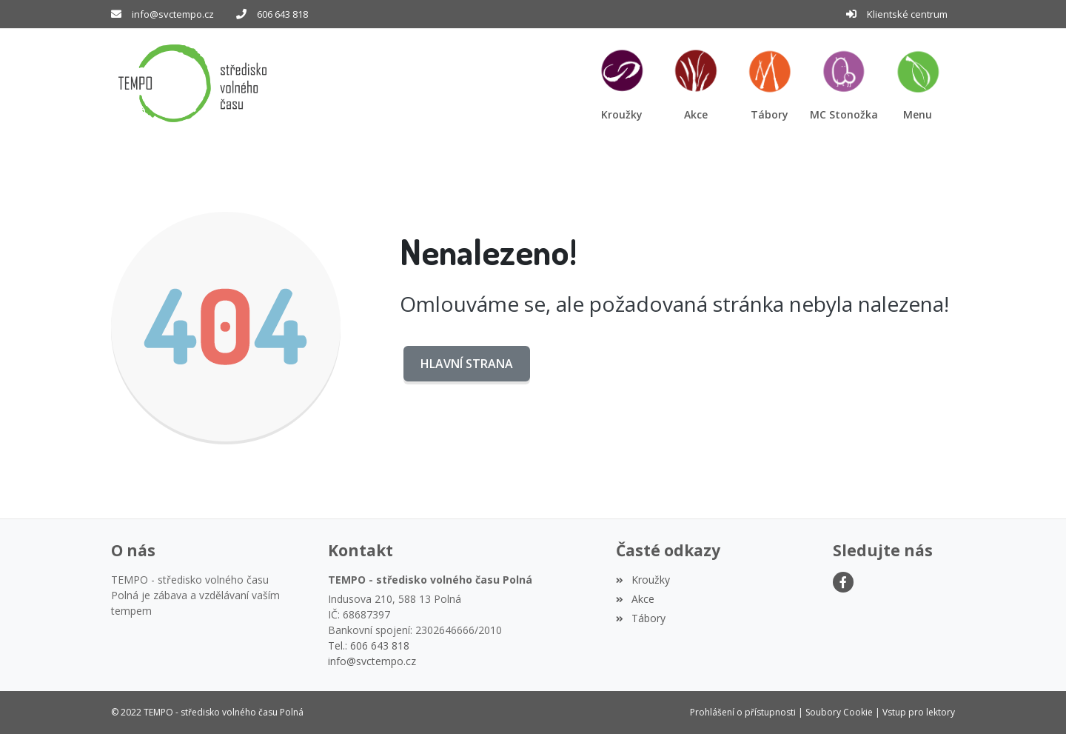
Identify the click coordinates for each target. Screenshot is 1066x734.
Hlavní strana (466, 364)
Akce (635, 599)
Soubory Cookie (839, 712)
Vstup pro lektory (918, 712)
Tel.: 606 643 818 (368, 645)
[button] (918, 83)
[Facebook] (843, 582)
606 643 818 (282, 14)
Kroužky (642, 580)
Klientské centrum (907, 14)
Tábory (640, 618)
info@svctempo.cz (173, 14)
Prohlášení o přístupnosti (743, 712)
